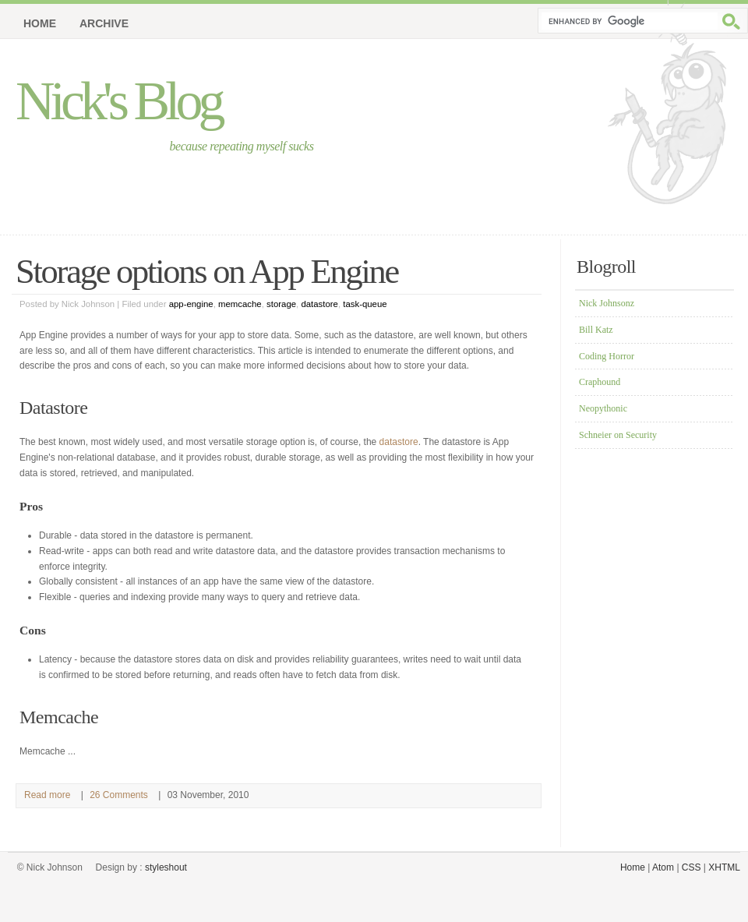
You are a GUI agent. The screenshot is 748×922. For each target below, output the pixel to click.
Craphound (599, 381)
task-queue (364, 304)
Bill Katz (596, 329)
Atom (663, 867)
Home (39, 23)
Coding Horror (606, 356)
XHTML (724, 867)
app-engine (191, 304)
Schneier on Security (618, 434)
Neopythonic (603, 408)
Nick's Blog (118, 101)
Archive (104, 23)
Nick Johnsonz (606, 303)
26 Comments (119, 795)
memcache (240, 304)
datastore (319, 304)
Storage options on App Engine (207, 271)
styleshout (166, 867)
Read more (47, 795)
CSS (691, 867)
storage (281, 304)
